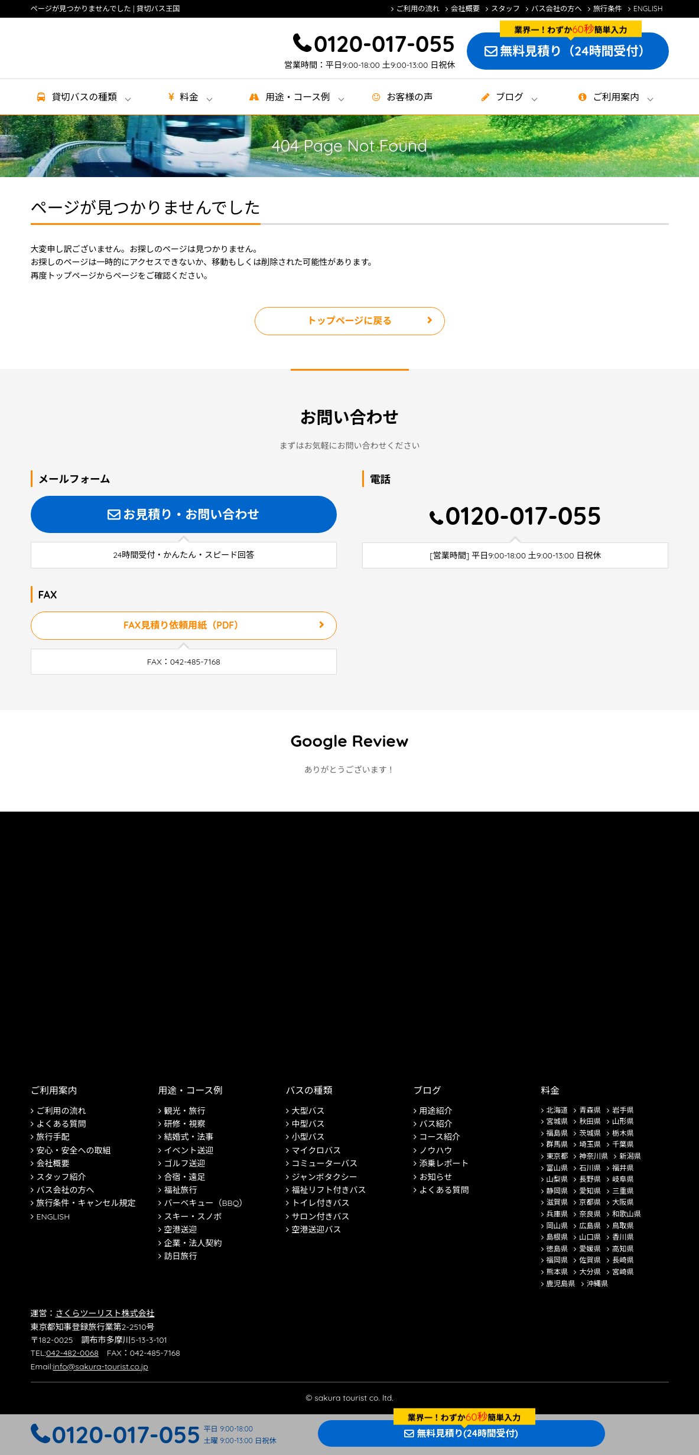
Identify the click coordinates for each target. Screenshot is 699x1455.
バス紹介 (436, 1124)
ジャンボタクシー (324, 1177)
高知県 (623, 1248)
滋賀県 (557, 1202)
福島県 (557, 1133)
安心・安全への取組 (74, 1150)
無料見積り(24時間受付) (467, 1433)
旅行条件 (607, 8)
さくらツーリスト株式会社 (105, 1313)
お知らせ (436, 1177)
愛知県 (590, 1190)
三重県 (623, 1190)
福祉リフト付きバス (329, 1190)
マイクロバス (317, 1150)
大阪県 (623, 1202)
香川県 (623, 1236)
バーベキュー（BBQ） (206, 1203)
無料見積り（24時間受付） (575, 50)
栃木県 (623, 1133)
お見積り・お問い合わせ (191, 514)
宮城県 (557, 1121)
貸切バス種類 (83, 97)
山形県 (623, 1121)
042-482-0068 (72, 1353)
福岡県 (557, 1259)
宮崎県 (623, 1271)
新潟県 (630, 1156)
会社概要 (465, 8)
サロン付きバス (321, 1216)
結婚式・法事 (189, 1137)
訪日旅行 (180, 1256)
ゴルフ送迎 (185, 1163)
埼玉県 (590, 1144)
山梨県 (557, 1179)
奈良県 (590, 1213)
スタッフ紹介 (61, 1177)
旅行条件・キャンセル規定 (86, 1203)
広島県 (590, 1225)
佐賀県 (590, 1259)
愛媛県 (590, 1248)
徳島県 (557, 1248)
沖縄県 (598, 1283)
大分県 (590, 1271)
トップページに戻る (349, 320)
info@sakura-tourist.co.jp (100, 1366)
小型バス (308, 1137)
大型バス (308, 1111)
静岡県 (557, 1190)
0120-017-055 (384, 43)
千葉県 (623, 1144)
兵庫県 (557, 1213)
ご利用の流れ (418, 8)
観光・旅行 (185, 1111)
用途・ (297, 97)
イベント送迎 (189, 1150)
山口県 (590, 1236)
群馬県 (557, 1144)
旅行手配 (53, 1137)
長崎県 (623, 1259)
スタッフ (505, 8)
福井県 (623, 1167)
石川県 (590, 1167)
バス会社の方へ (556, 8)
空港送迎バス (317, 1229)
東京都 (557, 1156)
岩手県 (623, 1110)
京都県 (590, 1202)
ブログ (510, 97)
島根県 (557, 1236)
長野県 (590, 1179)
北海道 (557, 1110)
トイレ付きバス (321, 1203)
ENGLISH (648, 8)
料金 (189, 97)
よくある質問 (61, 1124)
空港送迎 (180, 1229)
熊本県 (557, 1271)
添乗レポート (444, 1163)
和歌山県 (626, 1213)
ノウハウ (436, 1150)
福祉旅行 (180, 1190)
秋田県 (590, 1121)
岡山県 (557, 1225)
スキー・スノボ (193, 1216)
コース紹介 (440, 1137)
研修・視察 (185, 1124)
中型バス (308, 1124)
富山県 (557, 1167)
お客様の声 (409, 97)
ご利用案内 (616, 97)
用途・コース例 (190, 1090)
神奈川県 (593, 1156)
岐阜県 (623, 1179)
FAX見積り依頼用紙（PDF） (183, 625)
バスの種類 (309, 1090)
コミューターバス (325, 1163)
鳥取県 (623, 1225)
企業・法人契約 (193, 1243)
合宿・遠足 (185, 1177)
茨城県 (590, 1133)
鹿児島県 (561, 1283)
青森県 (590, 1110)
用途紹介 (436, 1111)
